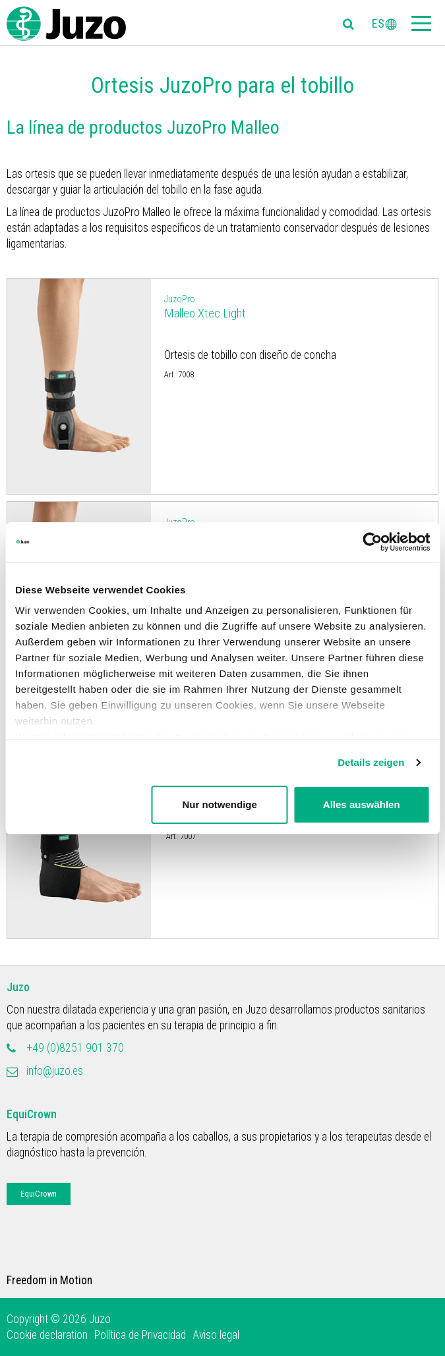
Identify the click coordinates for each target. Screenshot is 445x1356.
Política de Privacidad (140, 1335)
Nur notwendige (219, 804)
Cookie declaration (47, 1335)
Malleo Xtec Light (294, 306)
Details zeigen (371, 762)
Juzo (18, 987)
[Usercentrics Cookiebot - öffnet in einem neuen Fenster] (372, 542)
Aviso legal (216, 1335)
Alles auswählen (361, 804)
